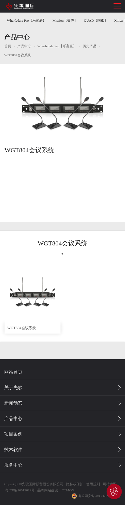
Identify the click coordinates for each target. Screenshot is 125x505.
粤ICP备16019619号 (19, 490)
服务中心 (13, 465)
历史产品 (89, 46)
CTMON (68, 490)
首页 (7, 46)
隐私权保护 (74, 484)
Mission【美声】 (65, 20)
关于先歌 (13, 387)
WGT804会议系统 (17, 55)
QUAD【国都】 (96, 20)
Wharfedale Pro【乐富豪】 (26, 20)
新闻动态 (13, 403)
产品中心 (24, 46)
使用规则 (93, 484)
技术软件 (13, 449)
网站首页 (13, 372)
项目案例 (13, 434)
